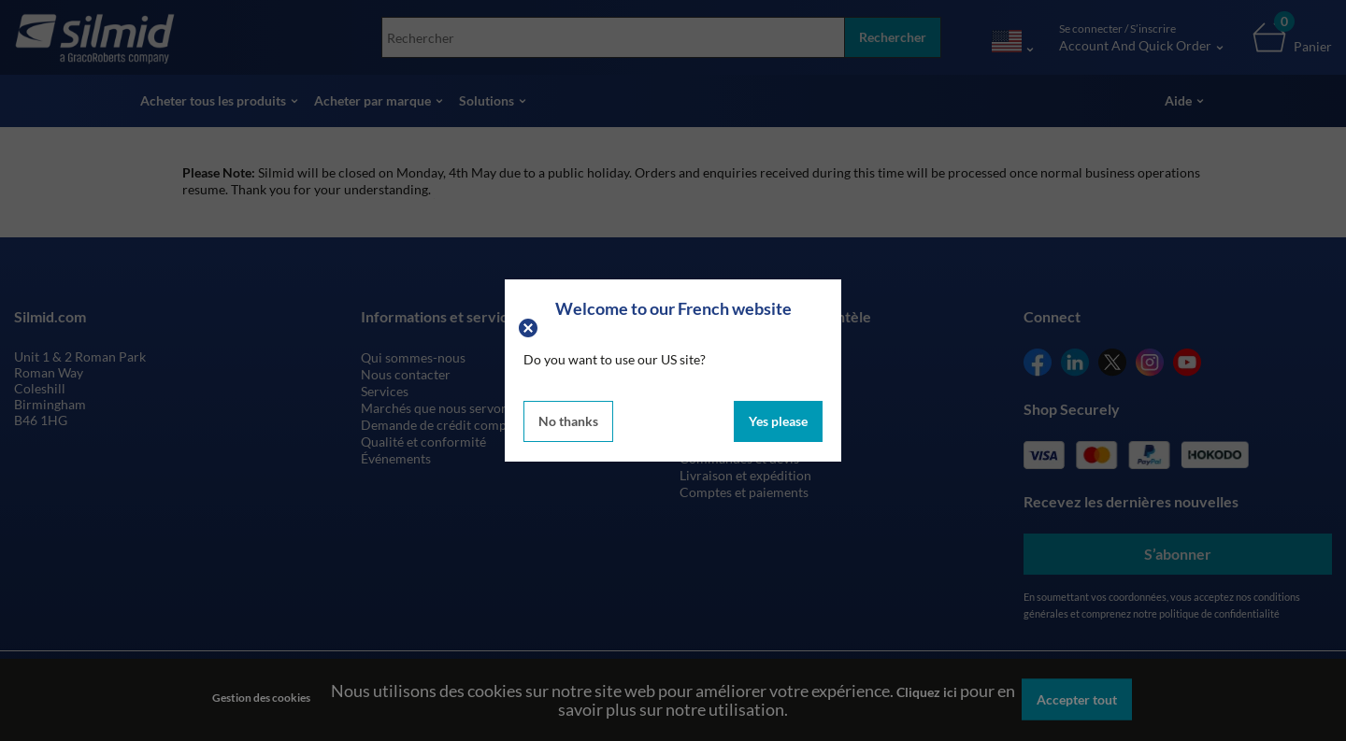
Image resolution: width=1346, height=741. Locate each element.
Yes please (778, 421)
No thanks (568, 421)
